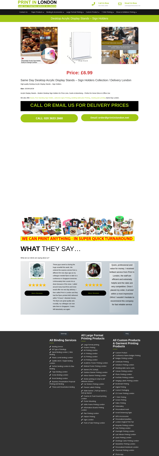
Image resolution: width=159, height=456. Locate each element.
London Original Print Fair (124, 422)
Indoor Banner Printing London (95, 375)
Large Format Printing (74, 12)
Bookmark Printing (122, 384)
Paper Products (36, 12)
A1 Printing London (91, 353)
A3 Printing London (91, 360)
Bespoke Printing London (124, 425)
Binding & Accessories (54, 12)
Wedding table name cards (125, 368)
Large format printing (91, 345)
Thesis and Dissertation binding (63, 387)
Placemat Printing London (124, 450)
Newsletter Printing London (125, 444)
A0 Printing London (91, 350)
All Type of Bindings (59, 349)
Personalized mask (122, 409)
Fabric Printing (120, 403)
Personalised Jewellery (123, 419)
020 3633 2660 (103, 5)
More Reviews (37, 293)
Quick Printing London (123, 437)
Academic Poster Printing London (96, 363)
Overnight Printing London (124, 431)
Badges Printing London (124, 358)
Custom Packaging (122, 390)
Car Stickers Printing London (94, 384)
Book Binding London (60, 378)
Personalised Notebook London (126, 447)
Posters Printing (89, 347)
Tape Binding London (59, 372)
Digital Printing (120, 387)
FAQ (127, 334)
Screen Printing (120, 400)
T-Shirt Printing (107, 12)
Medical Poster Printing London (95, 366)
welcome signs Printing (62, 98)
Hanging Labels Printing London (126, 381)
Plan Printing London (91, 413)
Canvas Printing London (124, 371)
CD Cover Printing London (124, 393)
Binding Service (57, 346)
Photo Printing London (123, 374)
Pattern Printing (89, 416)
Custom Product (92, 12)
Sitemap (64, 334)
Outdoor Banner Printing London (95, 372)
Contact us (23, 12)
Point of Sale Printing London (94, 423)
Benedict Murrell (37, 278)
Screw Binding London (60, 375)
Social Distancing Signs (123, 412)
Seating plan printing (98, 98)
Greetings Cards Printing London (127, 441)
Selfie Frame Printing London (94, 404)
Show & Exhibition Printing (125, 12)
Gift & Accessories (122, 416)
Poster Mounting (90, 401)
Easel (32, 98)
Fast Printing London (122, 428)
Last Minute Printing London (125, 434)
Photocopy (119, 454)
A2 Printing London (91, 356)
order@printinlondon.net (132, 5)
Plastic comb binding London (62, 357)
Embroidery (119, 406)
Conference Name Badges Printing (127, 355)
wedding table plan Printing (80, 98)
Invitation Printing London (124, 365)
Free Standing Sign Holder (44, 98)
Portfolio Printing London (124, 377)
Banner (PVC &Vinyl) (91, 369)
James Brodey (93, 278)
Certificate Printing (122, 362)
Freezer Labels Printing (92, 387)
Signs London (89, 420)
